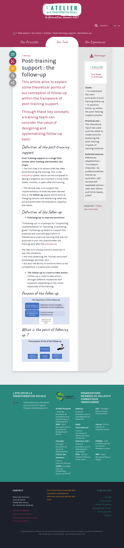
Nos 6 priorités (104, 512)
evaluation (27, 175)
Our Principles (29, 42)
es (119, 25)
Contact (104, 25)
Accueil (108, 497)
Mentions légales (21, 510)
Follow (47, 33)
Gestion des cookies (22, 514)
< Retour (26, 55)
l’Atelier (107, 515)
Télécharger (98, 55)
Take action (23, 33)
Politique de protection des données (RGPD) (25, 519)
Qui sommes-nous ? (102, 508)
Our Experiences (95, 42)
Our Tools (36, 33)
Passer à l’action (103, 504)
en (115, 25)
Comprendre (105, 501)
